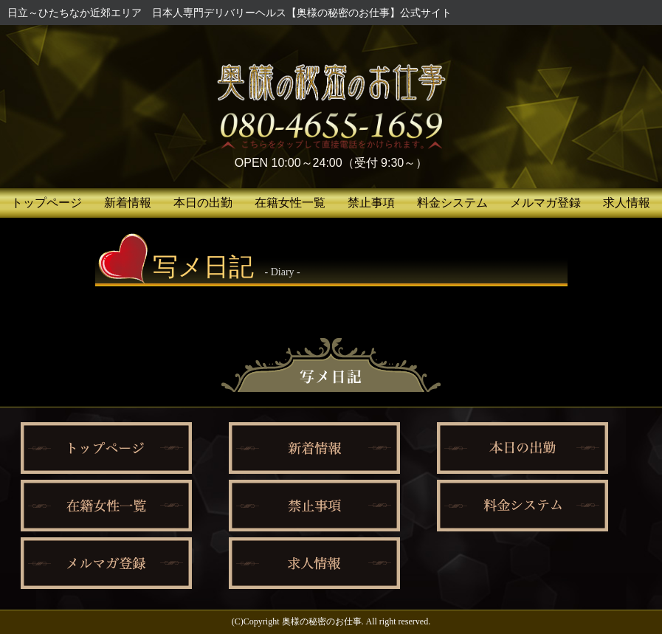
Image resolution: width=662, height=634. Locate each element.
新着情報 (127, 202)
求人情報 (626, 202)
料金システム (452, 202)
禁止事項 (371, 202)
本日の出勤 (202, 202)
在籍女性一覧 (290, 202)
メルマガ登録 (545, 202)
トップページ (46, 202)
